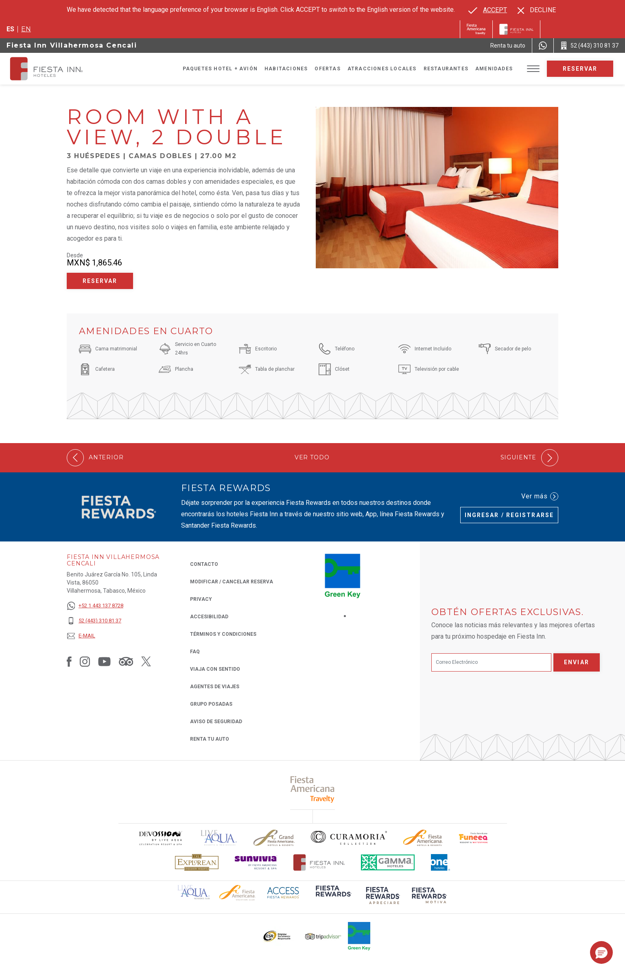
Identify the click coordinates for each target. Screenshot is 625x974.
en (26, 29)
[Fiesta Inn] (516, 29)
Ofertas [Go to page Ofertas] (327, 69)
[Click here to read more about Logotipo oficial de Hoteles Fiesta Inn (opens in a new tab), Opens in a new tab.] (319, 862)
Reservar (580, 68)
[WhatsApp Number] (542, 45)
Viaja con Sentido (215, 669)
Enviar (576, 662)
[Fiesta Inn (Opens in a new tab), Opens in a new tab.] (476, 29)
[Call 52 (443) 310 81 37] (589, 45)
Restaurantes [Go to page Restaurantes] (446, 69)
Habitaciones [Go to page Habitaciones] (286, 69)
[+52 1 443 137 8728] (95, 606)
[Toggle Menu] (533, 69)
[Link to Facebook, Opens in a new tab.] (69, 661)
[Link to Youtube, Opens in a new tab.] (104, 661)
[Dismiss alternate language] (536, 10)
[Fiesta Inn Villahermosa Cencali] (54, 69)
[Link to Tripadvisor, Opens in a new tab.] (126, 661)
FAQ (195, 651)
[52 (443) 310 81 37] (95, 621)
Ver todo (312, 457)
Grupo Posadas (211, 704)
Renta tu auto (209, 738)
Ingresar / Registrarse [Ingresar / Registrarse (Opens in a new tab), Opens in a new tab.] (509, 515)
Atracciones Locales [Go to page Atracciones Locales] (382, 69)
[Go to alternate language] (487, 10)
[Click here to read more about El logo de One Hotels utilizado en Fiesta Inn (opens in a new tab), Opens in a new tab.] (440, 862)
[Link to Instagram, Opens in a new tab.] (85, 661)
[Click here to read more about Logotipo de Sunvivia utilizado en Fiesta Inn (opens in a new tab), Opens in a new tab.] (256, 862)
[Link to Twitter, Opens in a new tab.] (146, 661)
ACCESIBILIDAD (209, 617)
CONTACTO (204, 564)
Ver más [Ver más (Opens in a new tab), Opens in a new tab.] (539, 496)
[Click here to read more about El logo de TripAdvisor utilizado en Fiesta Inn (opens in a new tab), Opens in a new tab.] (323, 936)
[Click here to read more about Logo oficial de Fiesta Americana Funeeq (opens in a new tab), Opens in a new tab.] (474, 838)
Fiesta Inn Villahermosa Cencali (72, 45)
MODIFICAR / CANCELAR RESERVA (231, 582)
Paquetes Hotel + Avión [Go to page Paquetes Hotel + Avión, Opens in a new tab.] (220, 69)
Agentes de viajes (214, 686)
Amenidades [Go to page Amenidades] (494, 69)
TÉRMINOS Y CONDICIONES (223, 634)
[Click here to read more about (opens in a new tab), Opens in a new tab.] (312, 789)
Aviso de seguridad (216, 721)
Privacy (201, 598)
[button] (601, 952)
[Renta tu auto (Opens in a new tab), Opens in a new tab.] (508, 45)
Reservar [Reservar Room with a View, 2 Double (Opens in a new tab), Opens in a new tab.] (100, 281)
